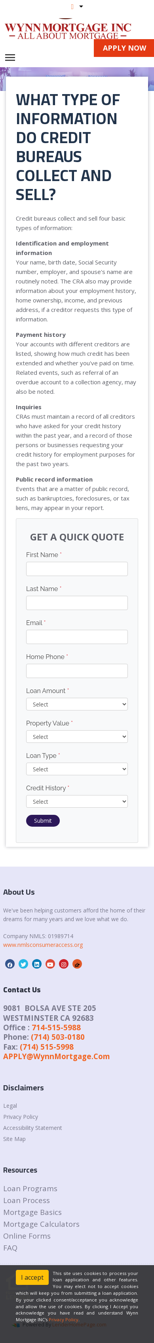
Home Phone (47, 657)
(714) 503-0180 (58, 1037)
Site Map (14, 1139)
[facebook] (10, 964)
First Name (44, 555)
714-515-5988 (56, 1027)
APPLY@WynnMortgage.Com (56, 1056)
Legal (10, 1105)
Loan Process (26, 1200)
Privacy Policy (20, 1116)
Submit (43, 820)
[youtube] (50, 964)
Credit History (47, 788)
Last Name (44, 589)
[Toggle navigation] (10, 57)
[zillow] (77, 964)
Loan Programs (30, 1188)
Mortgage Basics (32, 1212)
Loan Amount (47, 691)
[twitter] (23, 964)
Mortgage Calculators (41, 1224)
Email (36, 623)
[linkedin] (36, 964)
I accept (32, 1277)
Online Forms (27, 1236)
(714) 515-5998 (47, 1047)
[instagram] (63, 964)
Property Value (49, 723)
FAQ (10, 1247)
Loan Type (43, 755)
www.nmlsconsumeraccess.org (43, 944)
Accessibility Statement (32, 1127)
